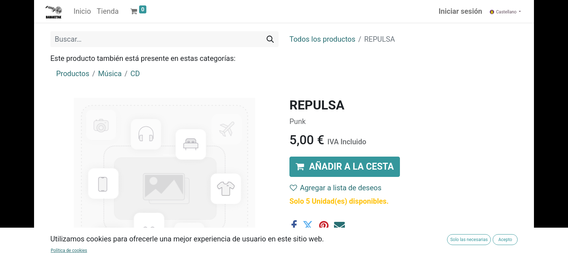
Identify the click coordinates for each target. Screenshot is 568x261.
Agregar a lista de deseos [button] (335, 187)
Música (110, 73)
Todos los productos (322, 39)
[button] (344, 167)
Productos (72, 73)
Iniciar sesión (460, 11)
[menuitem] (82, 11)
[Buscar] (270, 39)
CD (135, 73)
